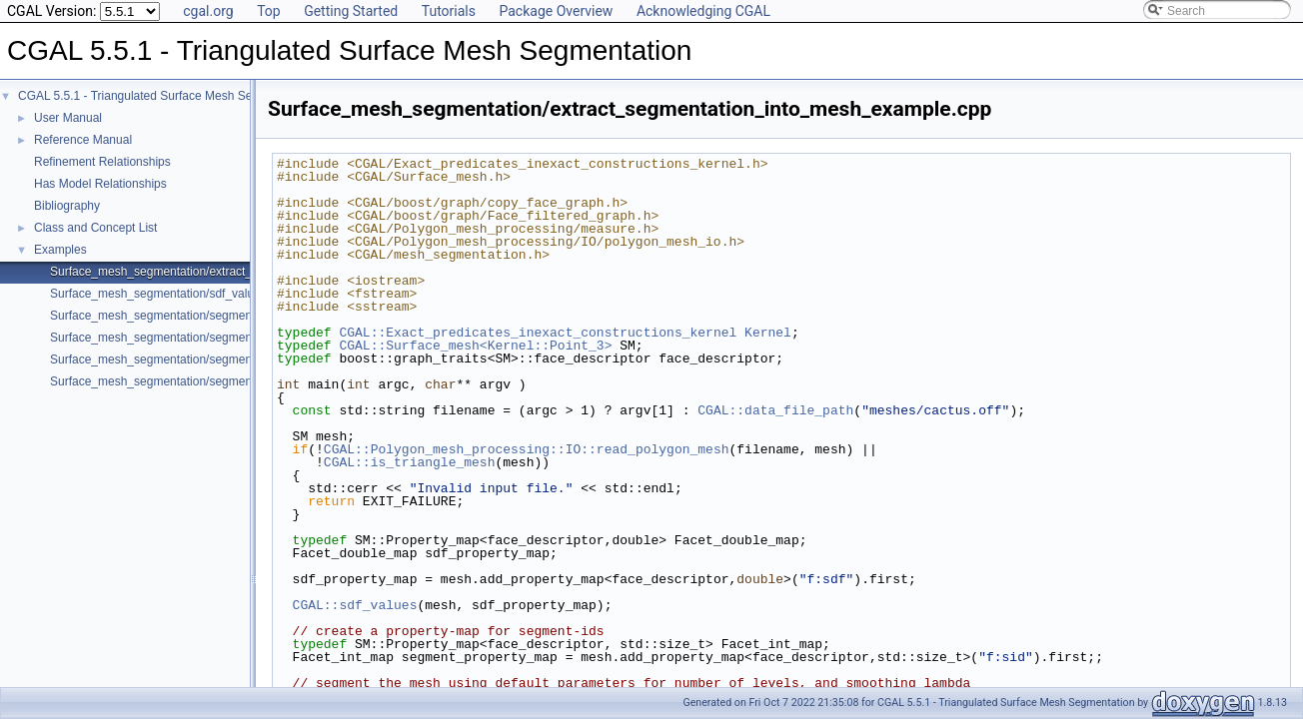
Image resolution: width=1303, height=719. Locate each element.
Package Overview (556, 11)
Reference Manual (83, 140)
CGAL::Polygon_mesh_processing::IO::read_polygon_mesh (526, 449)
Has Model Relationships (100, 184)
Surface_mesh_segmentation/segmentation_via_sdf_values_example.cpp (246, 359)
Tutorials (449, 11)
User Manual (68, 118)
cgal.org (208, 11)
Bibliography (67, 206)
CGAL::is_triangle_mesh (410, 462)
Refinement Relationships (102, 162)
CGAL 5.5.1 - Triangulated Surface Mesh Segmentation (165, 96)
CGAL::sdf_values (355, 605)
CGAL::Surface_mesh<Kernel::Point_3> (475, 346)
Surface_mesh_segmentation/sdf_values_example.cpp (196, 294)
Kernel (767, 333)
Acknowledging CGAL (703, 11)
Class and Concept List (95, 228)
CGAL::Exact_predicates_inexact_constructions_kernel (537, 333)
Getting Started (351, 11)
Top (269, 11)
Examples (60, 250)
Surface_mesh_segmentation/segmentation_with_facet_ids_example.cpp (244, 381)
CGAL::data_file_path (775, 410)
